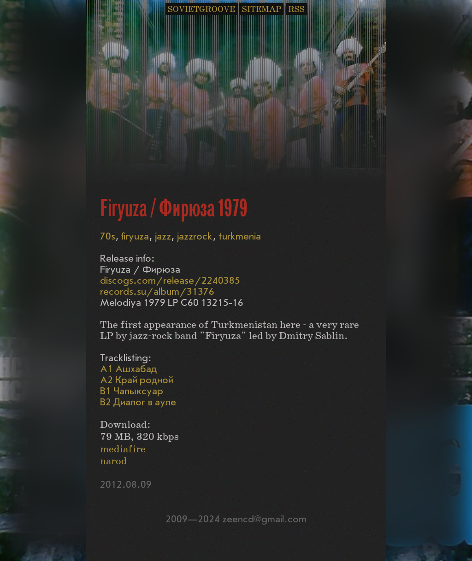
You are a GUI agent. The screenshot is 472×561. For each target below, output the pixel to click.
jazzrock (194, 236)
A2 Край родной (136, 380)
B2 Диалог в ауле (138, 402)
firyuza (135, 236)
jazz (163, 236)
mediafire (123, 449)
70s (107, 236)
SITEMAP (261, 9)
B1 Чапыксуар (131, 391)
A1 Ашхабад (128, 369)
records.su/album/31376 (157, 292)
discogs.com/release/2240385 (170, 281)
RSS (296, 9)
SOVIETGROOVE (201, 9)
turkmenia (239, 236)
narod (113, 461)
